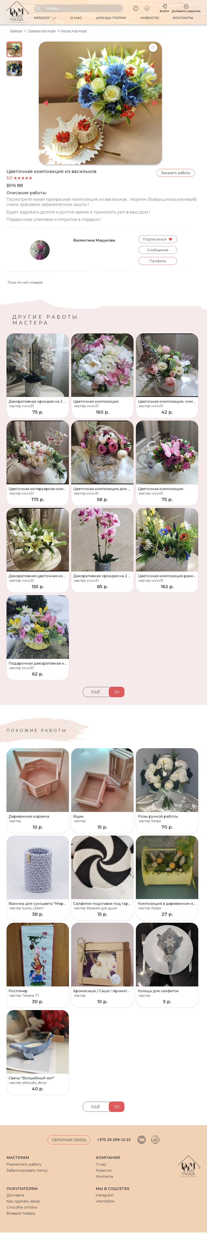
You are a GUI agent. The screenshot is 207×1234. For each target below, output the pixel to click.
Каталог (45, 18)
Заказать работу (175, 173)
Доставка (15, 1197)
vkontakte (105, 1203)
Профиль (157, 262)
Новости (149, 18)
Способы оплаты (21, 1209)
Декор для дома (73, 31)
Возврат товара (20, 1215)
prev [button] (45, 103)
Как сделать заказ (23, 1203)
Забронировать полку (27, 1172)
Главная (16, 31)
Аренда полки (111, 18)
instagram (104, 1197)
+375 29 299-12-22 (114, 1141)
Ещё (95, 693)
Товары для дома (41, 31)
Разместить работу (24, 1166)
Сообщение (157, 251)
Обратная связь (69, 1141)
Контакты (183, 18)
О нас (76, 18)
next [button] (155, 103)
